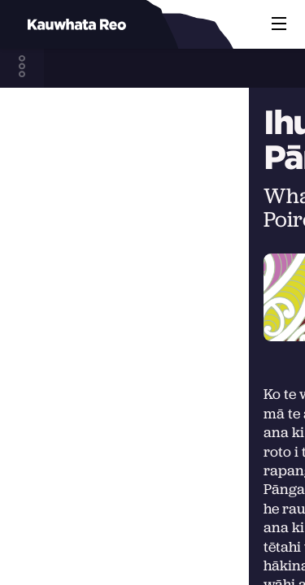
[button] (279, 24)
